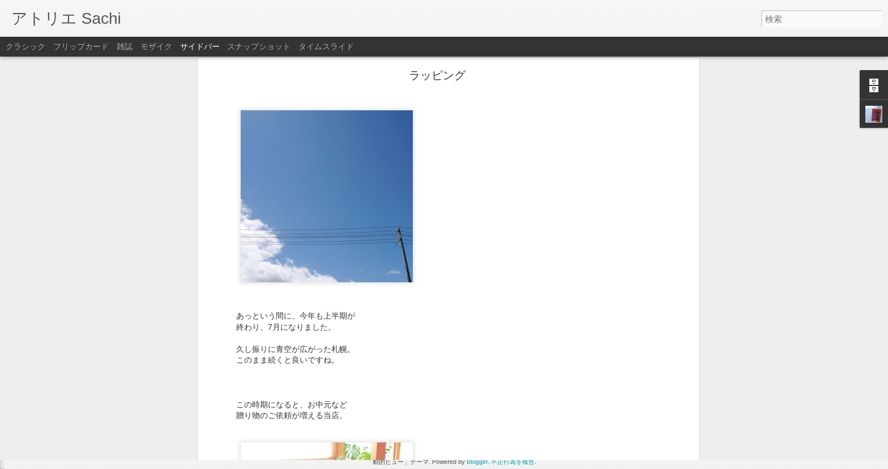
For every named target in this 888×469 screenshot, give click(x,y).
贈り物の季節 (48, 425)
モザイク (156, 46)
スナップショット (259, 46)
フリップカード (81, 46)
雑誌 (125, 46)
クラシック (25, 46)
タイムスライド (326, 46)
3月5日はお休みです (58, 451)
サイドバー (200, 46)
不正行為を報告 (513, 461)
